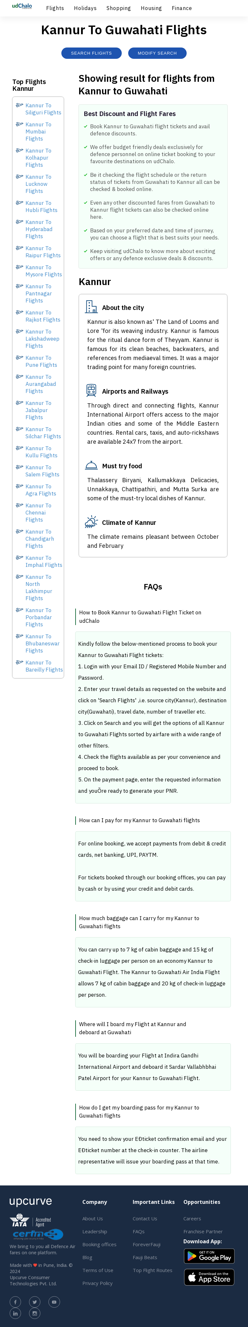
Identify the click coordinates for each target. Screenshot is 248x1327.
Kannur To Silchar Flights (43, 433)
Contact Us (145, 1218)
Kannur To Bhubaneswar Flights (43, 643)
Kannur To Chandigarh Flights (40, 538)
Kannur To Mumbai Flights (38, 131)
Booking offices (99, 1244)
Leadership (94, 1231)
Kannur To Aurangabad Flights (41, 384)
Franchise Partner (203, 1231)
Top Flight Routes (152, 1270)
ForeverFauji (146, 1244)
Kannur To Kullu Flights (41, 452)
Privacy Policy (97, 1283)
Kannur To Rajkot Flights (43, 316)
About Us (92, 1218)
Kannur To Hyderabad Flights (39, 229)
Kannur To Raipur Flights (43, 252)
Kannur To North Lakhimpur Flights (39, 587)
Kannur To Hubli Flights (41, 206)
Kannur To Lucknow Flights (38, 184)
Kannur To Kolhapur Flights (38, 157)
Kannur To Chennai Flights (38, 512)
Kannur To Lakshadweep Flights (42, 338)
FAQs (139, 1231)
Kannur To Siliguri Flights (43, 109)
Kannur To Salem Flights (42, 471)
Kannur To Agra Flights (41, 490)
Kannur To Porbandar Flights (39, 617)
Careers (192, 1218)
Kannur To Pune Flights (41, 361)
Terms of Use (97, 1270)
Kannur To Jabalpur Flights (38, 410)
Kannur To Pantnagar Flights (39, 293)
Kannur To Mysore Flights (44, 271)
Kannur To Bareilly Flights (44, 666)
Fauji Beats (145, 1257)
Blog (87, 1257)
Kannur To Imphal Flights (44, 561)
